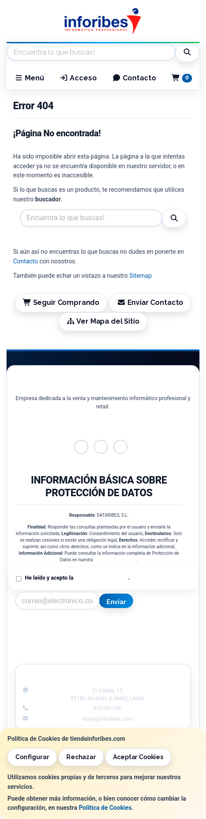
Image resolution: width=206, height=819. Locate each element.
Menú (29, 78)
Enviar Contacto (150, 302)
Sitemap (140, 275)
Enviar (116, 601)
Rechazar (81, 756)
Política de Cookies (105, 807)
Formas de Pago (150, 645)
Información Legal (150, 626)
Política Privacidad (55, 635)
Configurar (32, 756)
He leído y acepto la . (77, 577)
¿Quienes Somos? (55, 654)
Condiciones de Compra (56, 645)
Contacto (134, 78)
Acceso (78, 78)
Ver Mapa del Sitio (102, 321)
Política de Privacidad (115, 559)
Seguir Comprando (61, 302)
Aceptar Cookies (138, 756)
